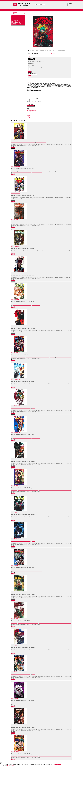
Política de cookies (10, 765)
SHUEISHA (53, 53)
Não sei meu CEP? (31, 77)
